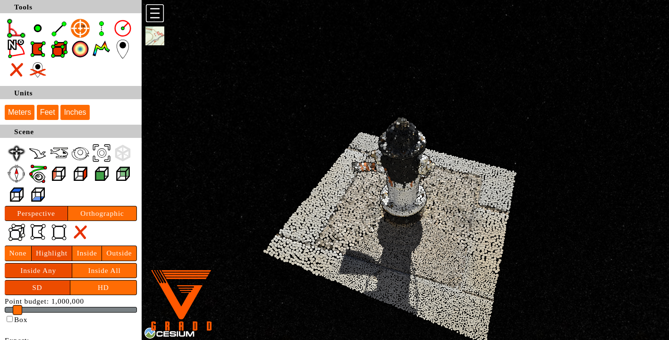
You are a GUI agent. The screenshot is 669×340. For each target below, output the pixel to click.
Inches (75, 112)
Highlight (52, 253)
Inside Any (38, 270)
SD (37, 287)
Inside (87, 253)
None (17, 253)
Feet (47, 112)
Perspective (36, 213)
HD (103, 287)
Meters (19, 112)
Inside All (104, 270)
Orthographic (102, 213)
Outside (119, 253)
